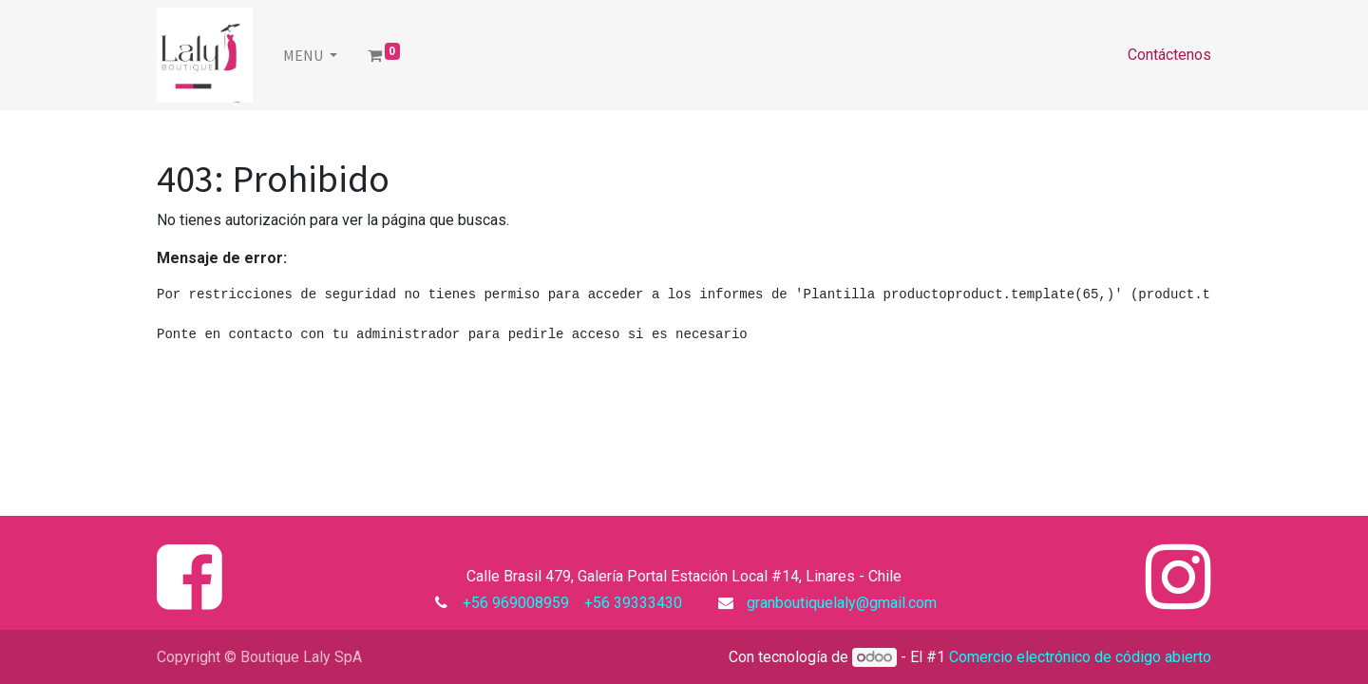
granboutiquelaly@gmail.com (842, 603)
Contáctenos (1169, 55)
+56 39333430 (631, 603)
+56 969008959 (520, 603)
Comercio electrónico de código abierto (1080, 657)
